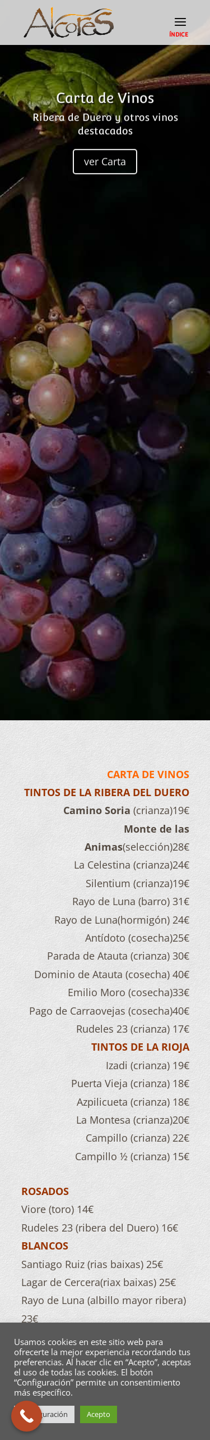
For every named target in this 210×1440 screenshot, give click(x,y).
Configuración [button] (44, 1414)
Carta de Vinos (105, 106)
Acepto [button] (98, 1414)
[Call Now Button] (26, 1416)
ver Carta (105, 170)
